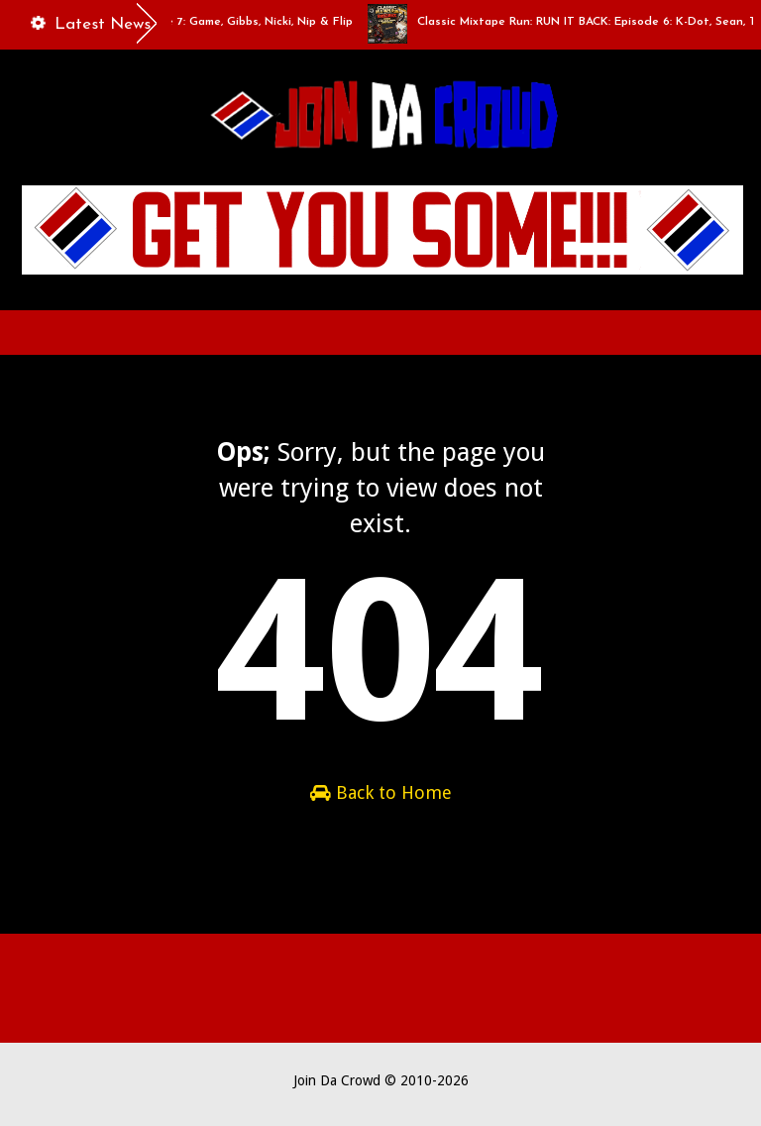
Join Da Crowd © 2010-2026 (381, 1080)
